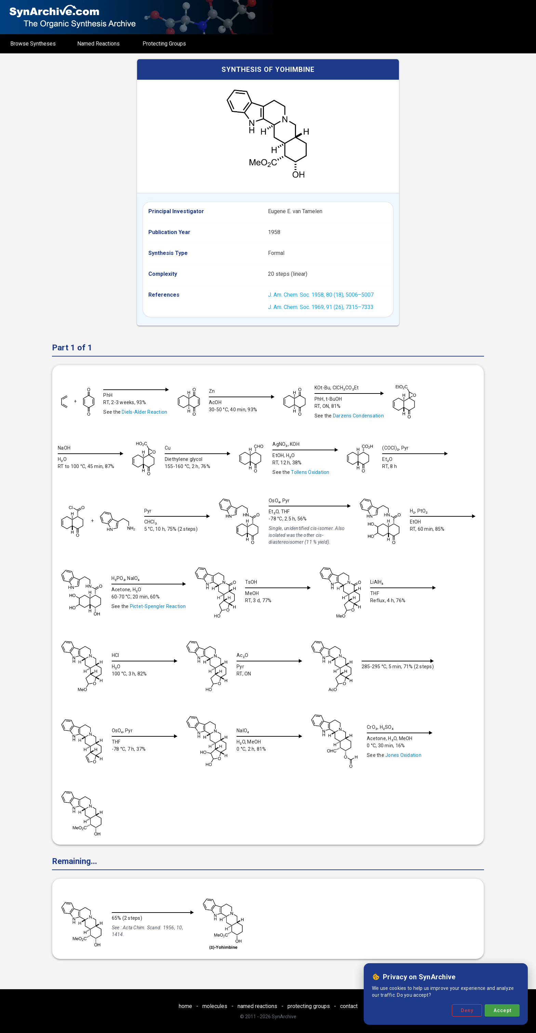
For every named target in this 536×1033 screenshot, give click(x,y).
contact (349, 1006)
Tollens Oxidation (315, 472)
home (185, 1006)
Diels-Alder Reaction (144, 412)
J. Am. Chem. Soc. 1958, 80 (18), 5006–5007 (321, 295)
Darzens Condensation (363, 415)
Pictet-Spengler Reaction (232, 606)
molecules (214, 1006)
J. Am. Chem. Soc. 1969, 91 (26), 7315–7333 (321, 307)
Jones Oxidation (94, 827)
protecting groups (308, 1006)
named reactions (257, 1006)
